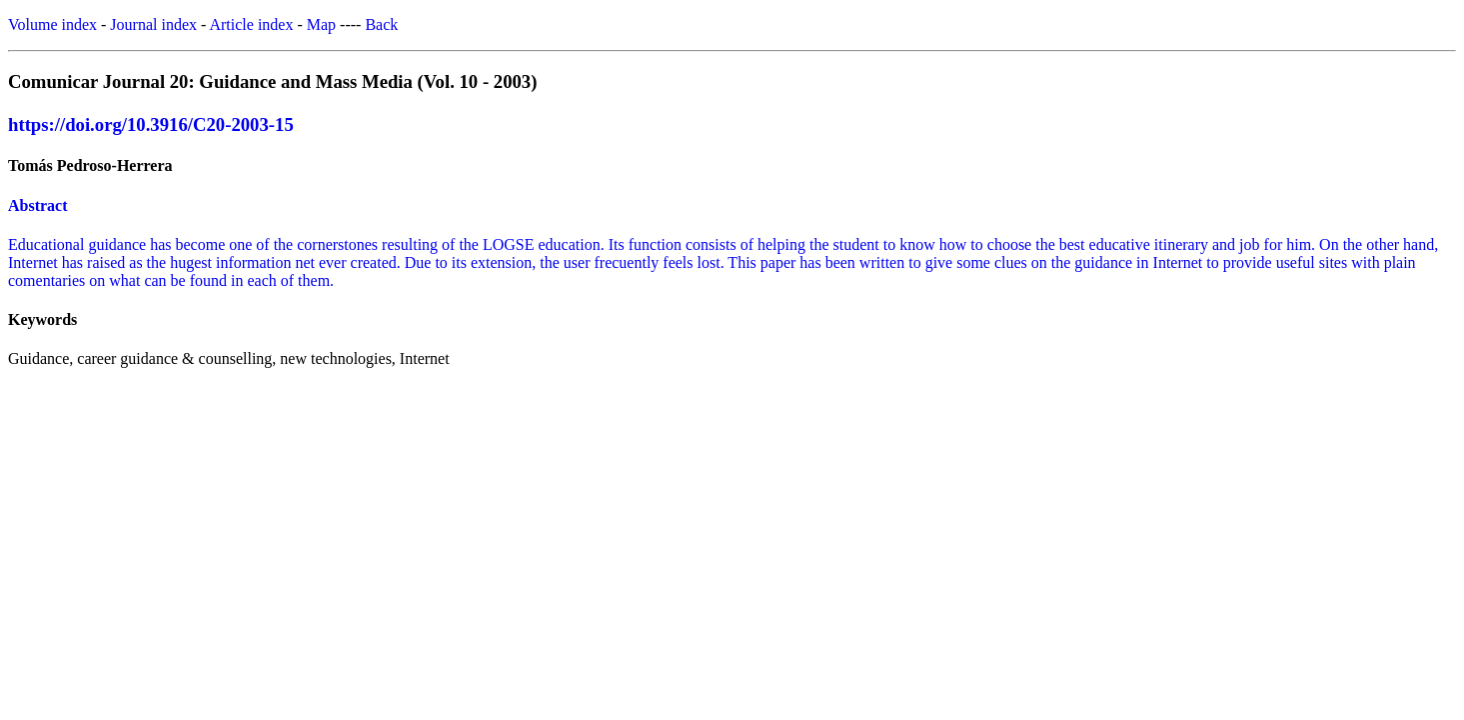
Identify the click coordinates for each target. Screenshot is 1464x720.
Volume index (52, 24)
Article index (251, 24)
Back (381, 24)
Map (321, 24)
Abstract (38, 205)
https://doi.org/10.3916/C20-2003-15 (151, 124)
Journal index (153, 24)
